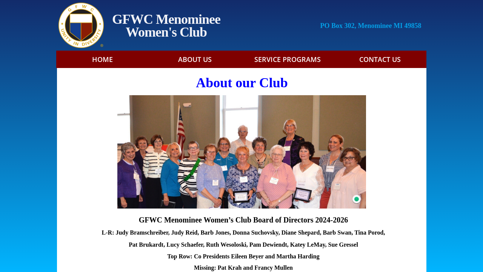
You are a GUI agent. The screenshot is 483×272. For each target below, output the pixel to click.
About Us (195, 59)
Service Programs (287, 59)
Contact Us (380, 59)
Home (102, 59)
